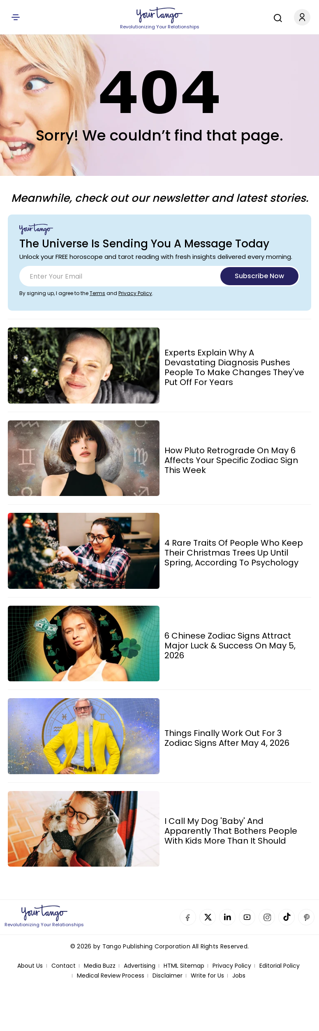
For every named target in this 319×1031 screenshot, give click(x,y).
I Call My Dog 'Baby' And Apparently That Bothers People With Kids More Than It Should (230, 831)
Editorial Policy (279, 966)
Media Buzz (100, 966)
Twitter (207, 917)
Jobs (238, 976)
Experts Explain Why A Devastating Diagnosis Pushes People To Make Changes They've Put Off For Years (234, 367)
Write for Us (207, 976)
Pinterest (306, 917)
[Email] (159, 276)
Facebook (188, 917)
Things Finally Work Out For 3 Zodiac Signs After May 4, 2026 (226, 738)
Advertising (139, 966)
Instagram (267, 917)
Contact (63, 966)
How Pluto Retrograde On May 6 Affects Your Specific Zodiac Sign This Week (231, 460)
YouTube (247, 917)
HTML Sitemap (184, 966)
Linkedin (227, 917)
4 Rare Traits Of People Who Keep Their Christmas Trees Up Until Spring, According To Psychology (233, 552)
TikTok (286, 917)
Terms (97, 293)
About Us (30, 966)
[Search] (276, 17)
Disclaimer (168, 976)
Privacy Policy (135, 293)
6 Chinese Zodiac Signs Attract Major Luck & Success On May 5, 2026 (230, 645)
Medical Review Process (110, 976)
